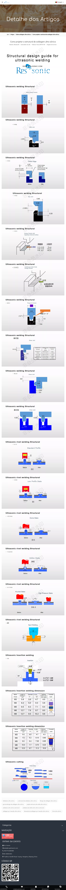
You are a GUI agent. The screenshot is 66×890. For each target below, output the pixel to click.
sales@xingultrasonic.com (11, 848)
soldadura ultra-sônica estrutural (11, 808)
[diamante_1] (8, 836)
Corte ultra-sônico (56, 811)
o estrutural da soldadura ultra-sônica (27, 801)
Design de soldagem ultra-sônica (48, 801)
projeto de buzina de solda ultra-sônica (37, 804)
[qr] (10, 872)
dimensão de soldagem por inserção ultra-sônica (36, 811)
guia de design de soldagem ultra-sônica (13, 804)
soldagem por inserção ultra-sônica (12, 811)
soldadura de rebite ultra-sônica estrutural (33, 808)
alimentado (54, 44)
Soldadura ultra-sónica (9, 801)
